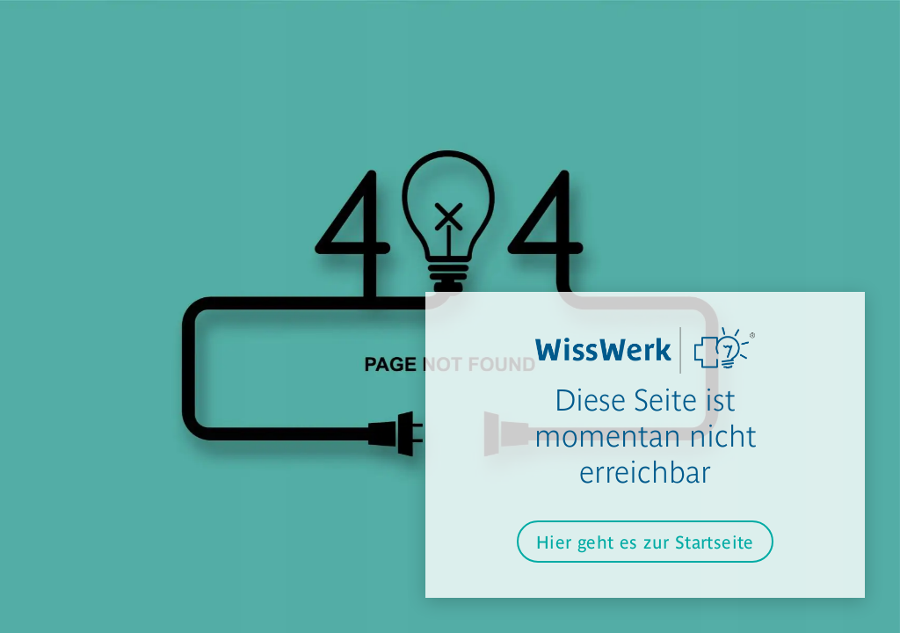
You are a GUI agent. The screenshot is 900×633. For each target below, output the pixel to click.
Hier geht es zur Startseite (645, 541)
